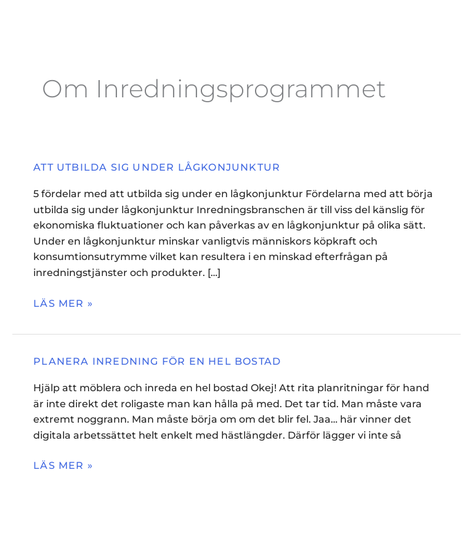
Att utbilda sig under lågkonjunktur (156, 167)
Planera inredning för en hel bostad (157, 361)
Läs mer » (63, 302)
